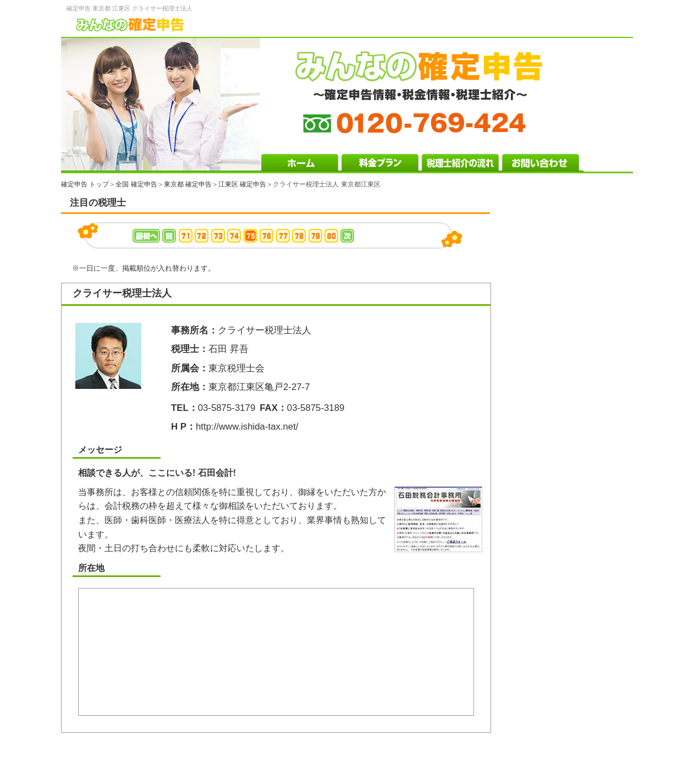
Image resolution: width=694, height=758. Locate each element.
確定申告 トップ (85, 184)
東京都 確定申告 (188, 184)
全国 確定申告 (136, 184)
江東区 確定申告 (242, 184)
